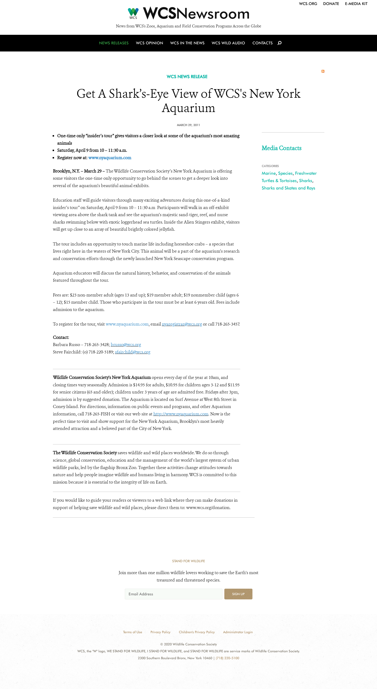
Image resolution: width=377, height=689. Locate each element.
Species (285, 173)
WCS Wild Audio (228, 43)
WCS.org (308, 3)
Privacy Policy (161, 632)
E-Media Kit (356, 3)
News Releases (115, 43)
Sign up (238, 594)
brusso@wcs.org (126, 344)
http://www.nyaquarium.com (180, 414)
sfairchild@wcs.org (132, 352)
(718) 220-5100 (227, 658)
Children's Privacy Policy (197, 632)
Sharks (305, 180)
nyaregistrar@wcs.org (182, 324)
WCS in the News (188, 43)
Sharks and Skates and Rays (288, 187)
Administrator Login (238, 632)
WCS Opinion (150, 43)
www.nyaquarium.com (109, 158)
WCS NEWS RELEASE (187, 76)
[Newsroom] (188, 15)
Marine (269, 173)
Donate (331, 3)
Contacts (262, 43)
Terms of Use (132, 632)
